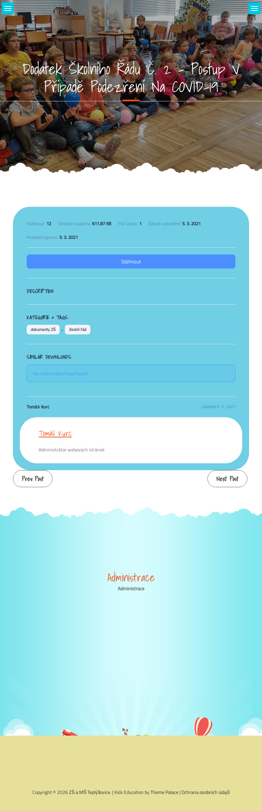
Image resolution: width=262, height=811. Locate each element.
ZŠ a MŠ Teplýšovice (90, 792)
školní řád (77, 329)
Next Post (227, 479)
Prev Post (33, 479)
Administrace (131, 588)
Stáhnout (131, 261)
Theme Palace (164, 792)
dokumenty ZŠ (43, 329)
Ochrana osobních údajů (205, 792)
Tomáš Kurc (55, 433)
